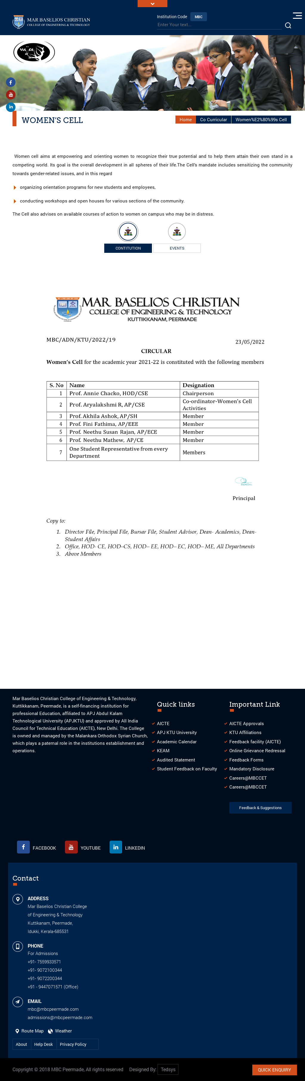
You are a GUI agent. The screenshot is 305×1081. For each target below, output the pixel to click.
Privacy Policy (73, 1044)
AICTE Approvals (246, 722)
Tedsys (168, 1069)
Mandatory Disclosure (251, 768)
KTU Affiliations (245, 732)
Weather (60, 1031)
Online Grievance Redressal (257, 750)
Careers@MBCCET (248, 777)
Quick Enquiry (274, 1069)
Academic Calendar (177, 741)
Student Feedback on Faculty (187, 768)
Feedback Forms (246, 759)
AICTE (163, 722)
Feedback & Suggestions (260, 807)
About (22, 1044)
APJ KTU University (177, 732)
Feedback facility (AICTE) (255, 741)
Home (186, 119)
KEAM (163, 750)
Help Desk (44, 1044)
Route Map (30, 1031)
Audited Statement (176, 759)
